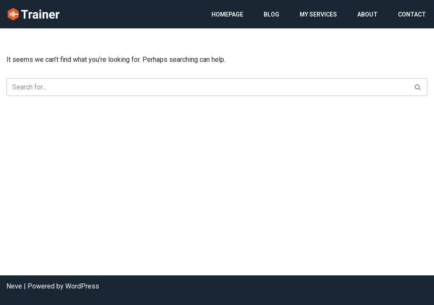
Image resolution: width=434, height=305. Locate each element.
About (367, 14)
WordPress (82, 286)
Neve (14, 286)
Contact (412, 14)
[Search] (207, 87)
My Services (318, 14)
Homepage (227, 14)
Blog (271, 14)
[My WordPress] (33, 14)
